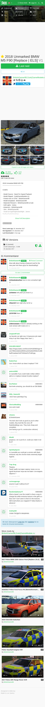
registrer (31, 522)
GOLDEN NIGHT (15, 346)
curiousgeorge (14, 481)
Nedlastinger (9, 173)
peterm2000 (13, 371)
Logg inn (21, 522)
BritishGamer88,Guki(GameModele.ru (18, 533)
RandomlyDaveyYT (16, 492)
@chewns (12, 292)
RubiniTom (13, 361)
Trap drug (12, 464)
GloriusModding (15, 404)
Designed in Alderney (8, 691)
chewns (12, 415)
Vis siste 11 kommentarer (22, 272)
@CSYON (12, 313)
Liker (19, 173)
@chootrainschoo (15, 280)
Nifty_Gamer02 (14, 394)
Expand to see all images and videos (22, 167)
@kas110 (12, 303)
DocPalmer (13, 384)
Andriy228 (13, 511)
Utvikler (24, 260)
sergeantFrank (14, 334)
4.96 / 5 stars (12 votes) (7, 178)
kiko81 (11, 437)
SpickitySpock (14, 450)
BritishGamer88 (14, 261)
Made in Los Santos (7, 693)
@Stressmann (14, 324)
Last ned (22, 66)
